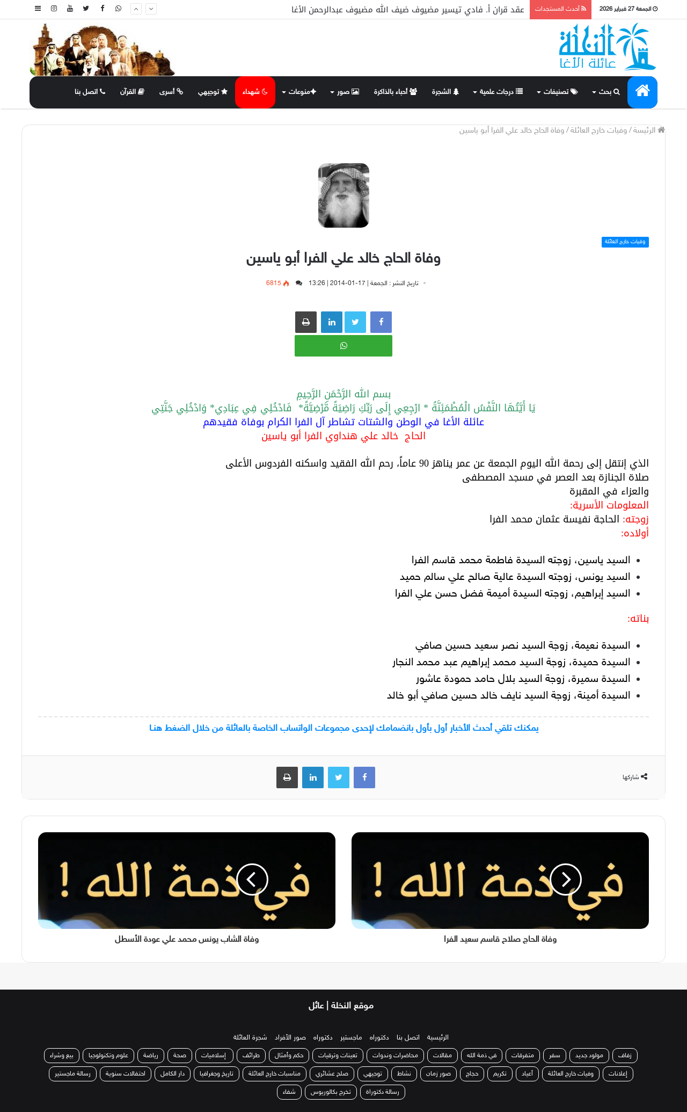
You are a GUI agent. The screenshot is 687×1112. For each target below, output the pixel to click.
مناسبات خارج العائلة (275, 1074)
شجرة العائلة (250, 1038)
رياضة (150, 1055)
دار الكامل (172, 1074)
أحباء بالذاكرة (395, 92)
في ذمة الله (481, 1055)
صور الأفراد (290, 1038)
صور (348, 92)
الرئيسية (438, 1038)
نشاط (404, 1074)
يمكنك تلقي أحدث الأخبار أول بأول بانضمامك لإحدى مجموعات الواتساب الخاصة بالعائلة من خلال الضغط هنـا (343, 728)
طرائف (251, 1055)
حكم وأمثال (289, 1055)
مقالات (442, 1055)
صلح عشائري (332, 1074)
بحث (609, 92)
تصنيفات (561, 92)
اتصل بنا (90, 92)
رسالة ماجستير (73, 1074)
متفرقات (522, 1055)
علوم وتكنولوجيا (108, 1055)
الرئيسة (649, 130)
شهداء (255, 92)
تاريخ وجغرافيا (216, 1074)
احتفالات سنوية (125, 1074)
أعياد (527, 1074)
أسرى (171, 92)
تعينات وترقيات (337, 1055)
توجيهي (213, 92)
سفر (554, 1055)
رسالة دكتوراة (382, 1092)
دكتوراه (379, 1038)
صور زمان (438, 1074)
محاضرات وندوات (395, 1055)
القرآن (132, 92)
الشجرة (445, 92)
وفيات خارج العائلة (599, 130)
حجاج (472, 1074)
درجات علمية (501, 92)
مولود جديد (589, 1055)
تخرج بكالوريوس (331, 1092)
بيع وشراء (62, 1055)
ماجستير (351, 1038)
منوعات (301, 92)
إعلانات (618, 1074)
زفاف (625, 1055)
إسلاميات (214, 1055)
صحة (179, 1055)
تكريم (500, 1074)
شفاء (289, 1092)
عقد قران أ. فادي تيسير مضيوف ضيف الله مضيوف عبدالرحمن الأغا (407, 9)
